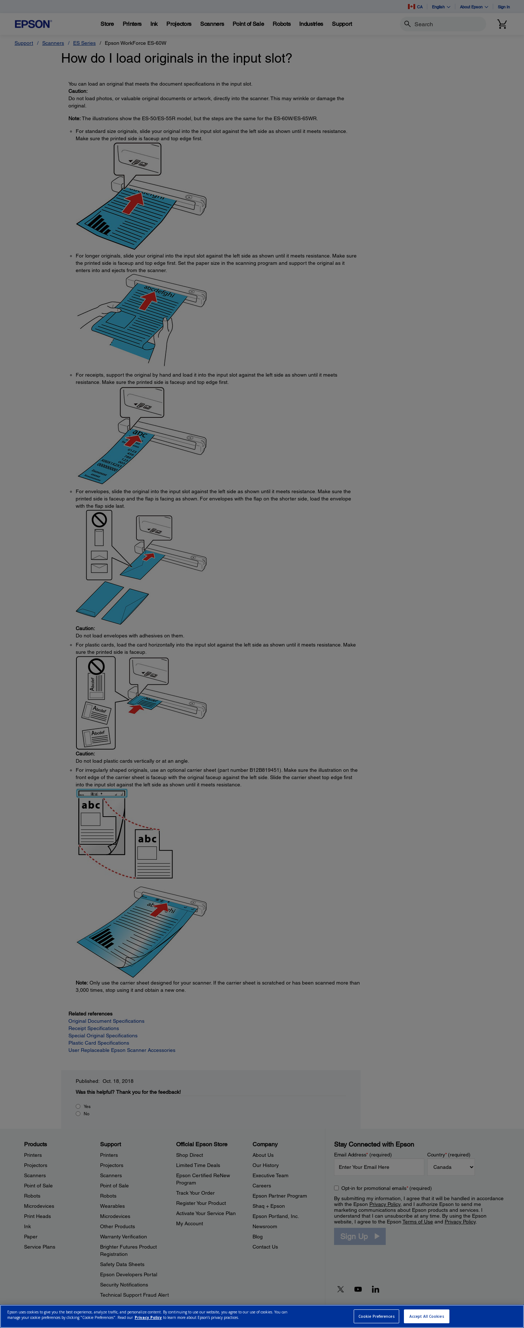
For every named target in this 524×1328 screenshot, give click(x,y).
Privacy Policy (148, 1317)
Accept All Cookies (426, 1316)
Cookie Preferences (376, 1316)
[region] (262, 1316)
